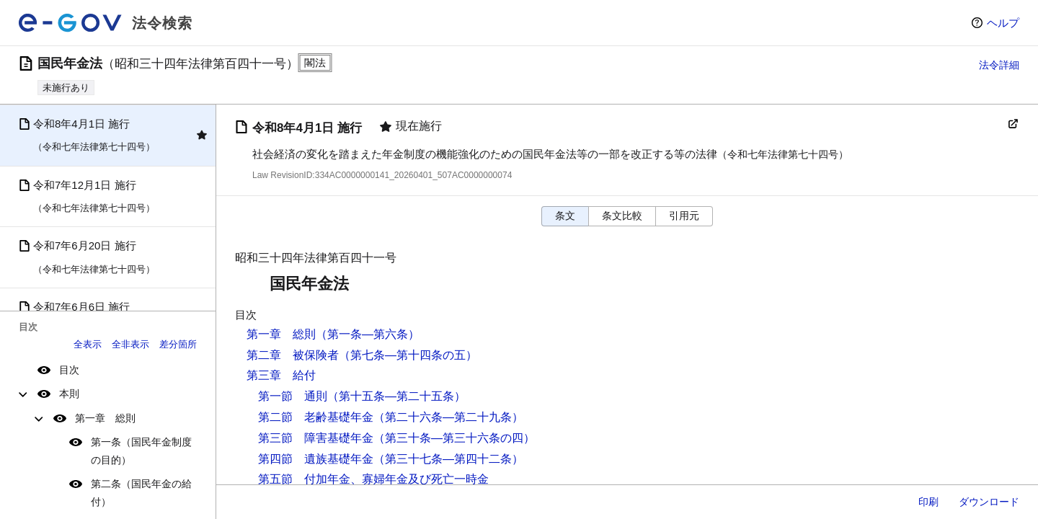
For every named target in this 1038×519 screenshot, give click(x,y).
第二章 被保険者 (293, 355)
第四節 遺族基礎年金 (315, 459)
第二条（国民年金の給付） (141, 492)
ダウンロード (989, 501)
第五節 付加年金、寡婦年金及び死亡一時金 (373, 479)
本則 (69, 393)
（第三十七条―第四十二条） (448, 459)
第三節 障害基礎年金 (315, 438)
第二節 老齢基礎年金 (315, 417)
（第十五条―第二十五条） (396, 396)
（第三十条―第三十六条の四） (454, 438)
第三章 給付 (281, 375)
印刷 (928, 501)
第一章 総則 (105, 418)
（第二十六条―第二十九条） (448, 417)
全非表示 (130, 344)
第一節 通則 (292, 396)
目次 (69, 370)
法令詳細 (999, 65)
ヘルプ (1003, 23)
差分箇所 (178, 344)
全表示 (88, 344)
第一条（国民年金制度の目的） (141, 451)
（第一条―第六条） (368, 334)
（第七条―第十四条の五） (408, 355)
